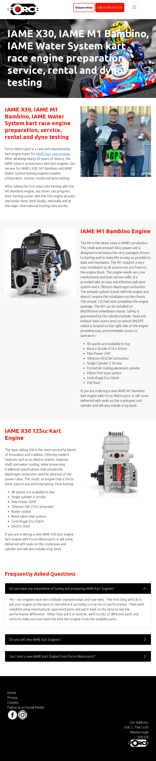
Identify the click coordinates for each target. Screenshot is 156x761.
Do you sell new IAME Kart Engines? (35, 639)
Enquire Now (83, 7)
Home (11, 693)
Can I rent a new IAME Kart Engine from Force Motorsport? (52, 656)
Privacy (12, 697)
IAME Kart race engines (53, 154)
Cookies (12, 702)
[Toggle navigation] (134, 7)
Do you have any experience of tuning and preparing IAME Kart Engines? (61, 588)
